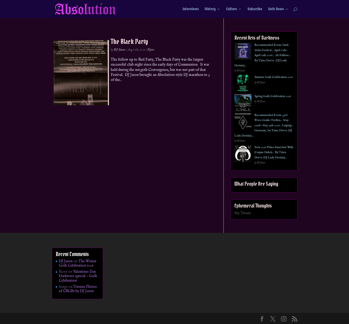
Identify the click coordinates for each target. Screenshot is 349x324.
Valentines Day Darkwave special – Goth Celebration (78, 276)
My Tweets (242, 213)
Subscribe (254, 9)
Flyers (150, 50)
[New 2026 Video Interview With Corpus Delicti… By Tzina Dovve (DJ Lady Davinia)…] (242, 154)
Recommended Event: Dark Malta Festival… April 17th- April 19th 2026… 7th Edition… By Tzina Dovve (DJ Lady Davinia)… (262, 55)
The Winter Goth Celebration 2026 (77, 263)
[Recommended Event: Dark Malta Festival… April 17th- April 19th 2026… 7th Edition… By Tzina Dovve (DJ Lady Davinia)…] (242, 52)
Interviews (191, 9)
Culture (231, 9)
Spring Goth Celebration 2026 (272, 96)
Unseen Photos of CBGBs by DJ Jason (78, 289)
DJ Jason (119, 50)
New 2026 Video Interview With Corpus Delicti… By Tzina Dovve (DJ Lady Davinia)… (273, 152)
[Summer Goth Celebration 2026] (242, 84)
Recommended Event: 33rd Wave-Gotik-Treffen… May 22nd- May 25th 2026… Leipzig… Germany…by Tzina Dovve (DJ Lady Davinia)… (264, 125)
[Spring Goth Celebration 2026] (242, 103)
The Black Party (129, 41)
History (210, 9)
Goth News (276, 9)
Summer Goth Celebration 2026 (273, 77)
